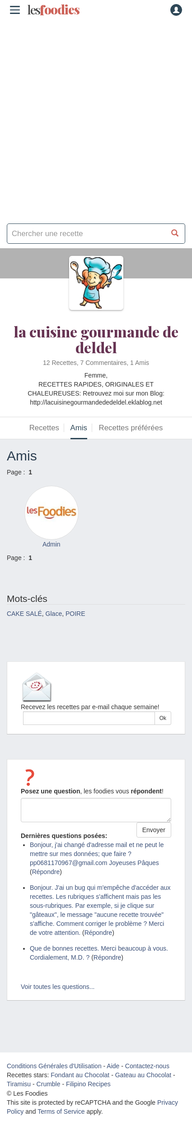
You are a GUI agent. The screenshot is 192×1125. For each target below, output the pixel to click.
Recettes (44, 428)
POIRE (75, 613)
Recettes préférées (131, 428)
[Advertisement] (96, 118)
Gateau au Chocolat (143, 1075)
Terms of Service (60, 1111)
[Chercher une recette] (175, 233)
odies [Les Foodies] (53, 9)
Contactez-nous (147, 1066)
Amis (78, 428)
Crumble (49, 1084)
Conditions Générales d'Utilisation (54, 1066)
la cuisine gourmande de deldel (96, 339)
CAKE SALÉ (24, 613)
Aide (113, 1066)
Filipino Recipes (88, 1084)
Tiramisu (19, 1084)
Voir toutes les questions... (57, 986)
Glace (54, 613)
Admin (51, 544)
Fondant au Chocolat (80, 1075)
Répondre (46, 871)
